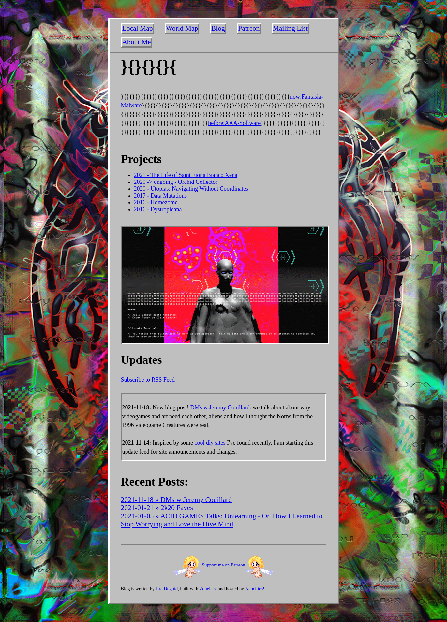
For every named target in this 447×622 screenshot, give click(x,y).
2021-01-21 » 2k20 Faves (157, 508)
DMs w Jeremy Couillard (220, 407)
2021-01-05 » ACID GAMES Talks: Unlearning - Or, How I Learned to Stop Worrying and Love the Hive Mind (222, 520)
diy (210, 442)
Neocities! (254, 588)
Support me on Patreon (223, 564)
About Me (136, 42)
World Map (182, 28)
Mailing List (290, 28)
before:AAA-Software (234, 123)
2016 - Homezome (156, 202)
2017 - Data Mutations (160, 195)
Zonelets (208, 588)
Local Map (137, 28)
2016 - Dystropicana (158, 209)
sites (220, 442)
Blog (218, 28)
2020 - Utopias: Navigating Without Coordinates (191, 188)
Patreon (249, 28)
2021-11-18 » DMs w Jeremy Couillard (176, 499)
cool (199, 442)
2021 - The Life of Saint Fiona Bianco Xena (186, 175)
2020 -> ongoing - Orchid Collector (176, 182)
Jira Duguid (167, 588)
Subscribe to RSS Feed (148, 379)
